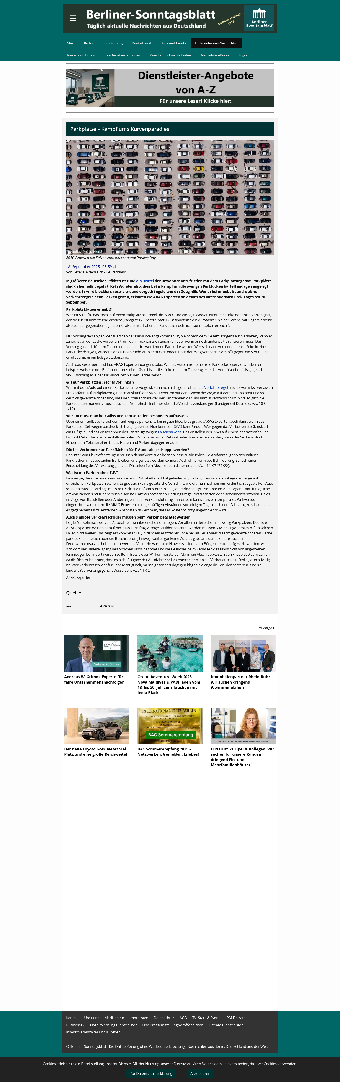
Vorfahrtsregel (216, 387)
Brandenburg (112, 43)
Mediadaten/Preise (215, 55)
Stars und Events (173, 43)
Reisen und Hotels (81, 55)
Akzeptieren (200, 1073)
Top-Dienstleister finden (122, 55)
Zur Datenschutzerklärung (151, 1073)
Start (71, 43)
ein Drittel (145, 280)
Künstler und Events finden (170, 55)
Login (243, 55)
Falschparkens (169, 431)
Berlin (88, 43)
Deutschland (141, 43)
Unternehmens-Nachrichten (216, 43)
